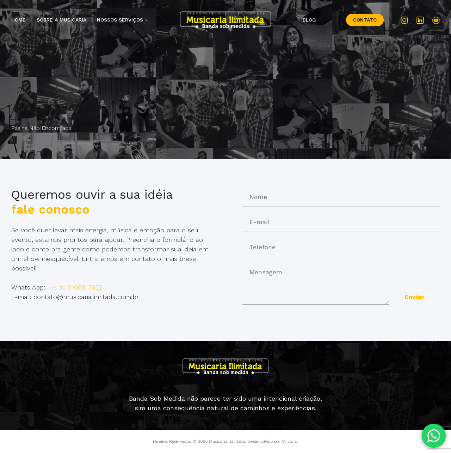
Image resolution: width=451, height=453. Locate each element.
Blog (309, 20)
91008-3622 (74, 287)
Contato (365, 20)
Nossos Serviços (120, 20)
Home (18, 20)
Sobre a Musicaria (61, 20)
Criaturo (289, 441)
